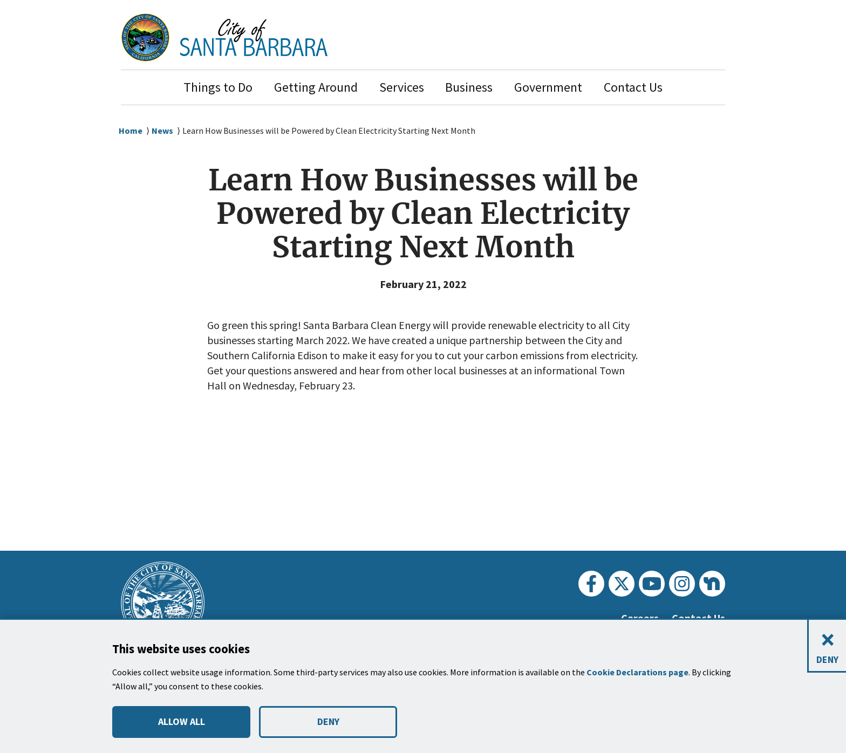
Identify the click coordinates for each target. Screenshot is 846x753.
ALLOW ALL (181, 721)
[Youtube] (652, 584)
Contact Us (633, 87)
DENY (328, 721)
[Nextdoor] (712, 584)
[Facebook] (591, 584)
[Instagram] (682, 584)
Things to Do (218, 87)
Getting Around (316, 87)
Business (469, 87)
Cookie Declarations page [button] (639, 672)
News (163, 130)
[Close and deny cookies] (826, 646)
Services (401, 87)
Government (548, 87)
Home (130, 130)
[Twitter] (621, 584)
